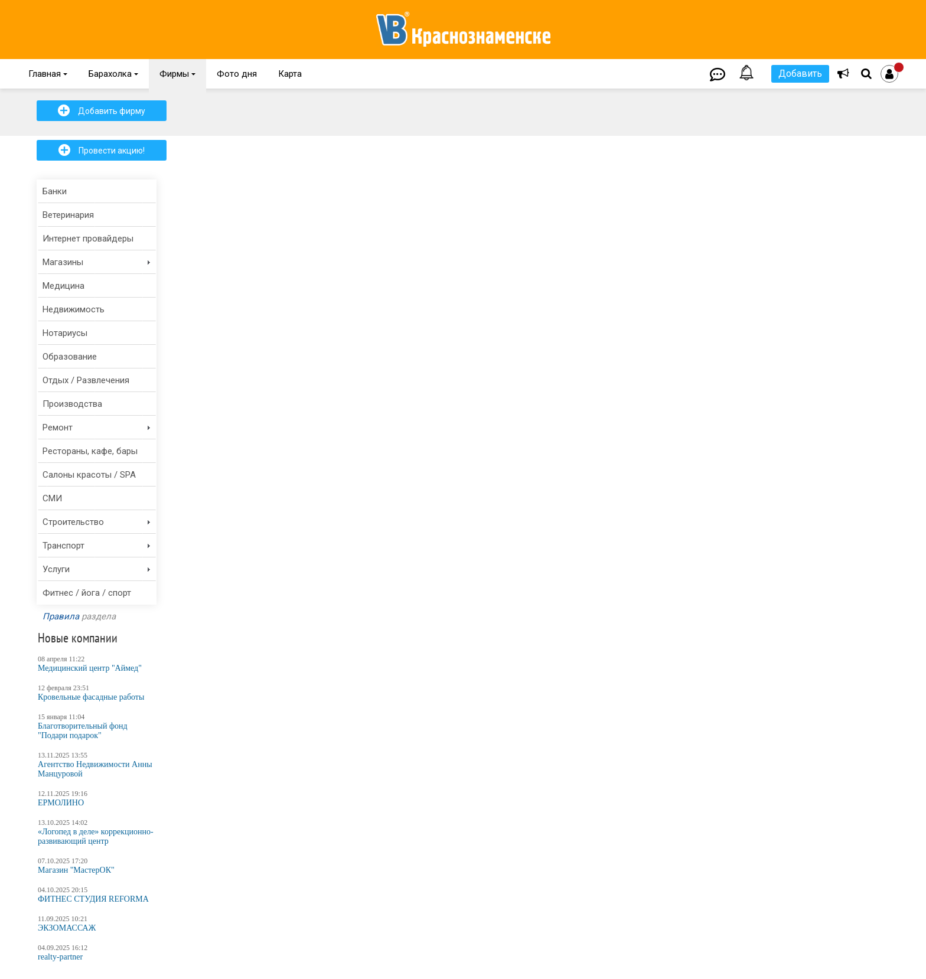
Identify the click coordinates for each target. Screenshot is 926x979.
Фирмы (177, 73)
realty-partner (60, 956)
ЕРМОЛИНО (61, 802)
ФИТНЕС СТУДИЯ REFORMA (93, 899)
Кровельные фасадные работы (91, 697)
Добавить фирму (101, 110)
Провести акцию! (101, 150)
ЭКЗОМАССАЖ (67, 927)
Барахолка (113, 73)
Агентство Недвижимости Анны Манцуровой (95, 769)
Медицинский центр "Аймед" (90, 668)
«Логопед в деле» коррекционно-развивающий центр (96, 836)
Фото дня (237, 73)
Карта (290, 73)
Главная (47, 73)
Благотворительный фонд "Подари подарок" (83, 731)
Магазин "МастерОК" (76, 870)
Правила (61, 616)
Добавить (800, 73)
